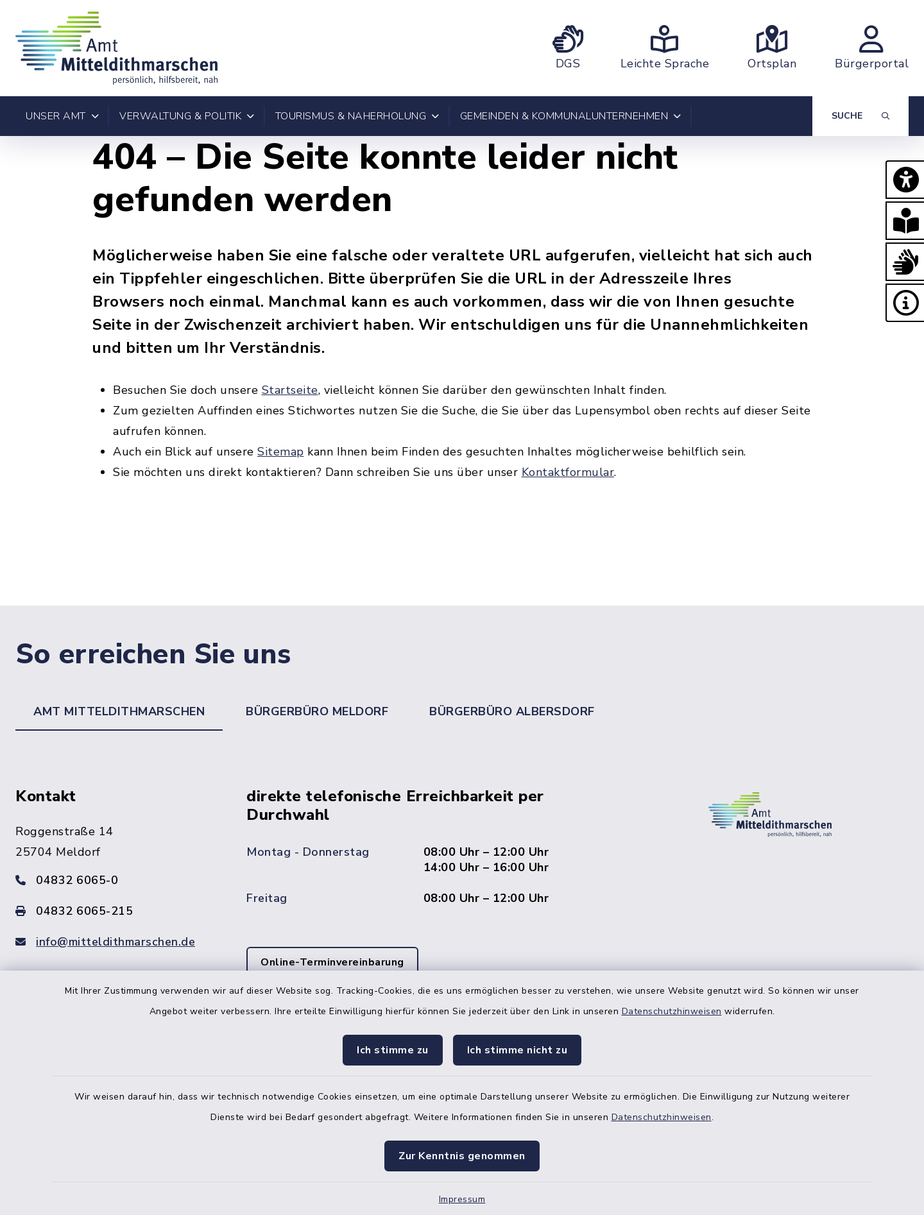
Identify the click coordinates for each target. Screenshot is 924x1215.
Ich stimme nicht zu (517, 1050)
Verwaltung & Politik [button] (187, 116)
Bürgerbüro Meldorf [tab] (317, 711)
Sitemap (280, 451)
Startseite (290, 390)
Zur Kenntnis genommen (462, 1156)
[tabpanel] (462, 901)
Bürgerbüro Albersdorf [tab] (512, 711)
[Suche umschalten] (860, 116)
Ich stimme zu (393, 1050)
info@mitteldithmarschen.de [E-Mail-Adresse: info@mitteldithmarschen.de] (115, 941)
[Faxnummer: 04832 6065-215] (115, 911)
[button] (905, 179)
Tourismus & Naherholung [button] (357, 116)
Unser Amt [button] (62, 116)
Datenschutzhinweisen (672, 1011)
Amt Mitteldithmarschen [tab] (119, 711)
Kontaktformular (568, 472)
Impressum (462, 1199)
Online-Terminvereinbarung (332, 962)
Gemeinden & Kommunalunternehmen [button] (570, 116)
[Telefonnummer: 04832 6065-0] (115, 880)
